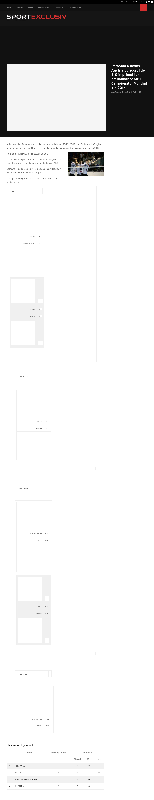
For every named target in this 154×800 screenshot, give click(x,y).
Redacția (118, 92)
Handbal (19, 7)
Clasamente (43, 7)
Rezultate (59, 7)
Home (9, 7)
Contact (134, 2)
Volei (30, 7)
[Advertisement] (77, 46)
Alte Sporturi (75, 7)
